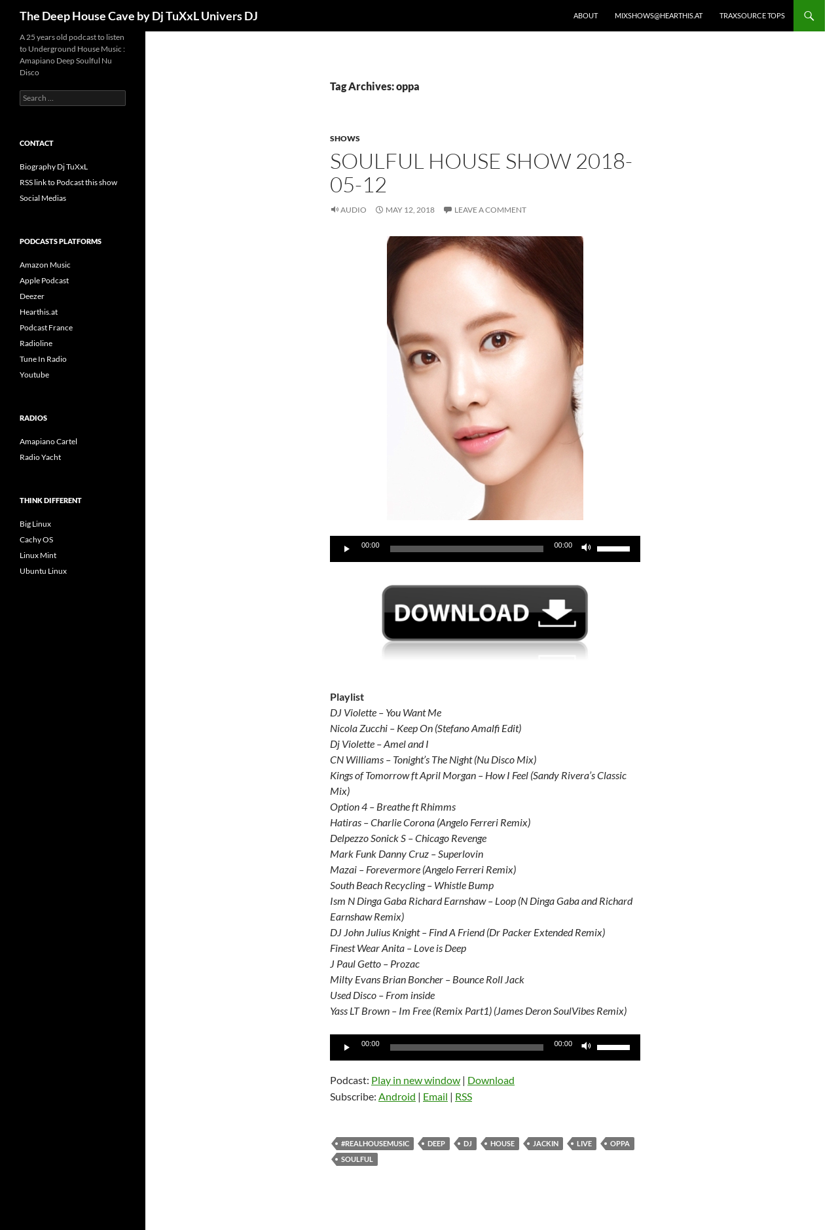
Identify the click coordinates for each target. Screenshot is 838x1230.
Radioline (36, 343)
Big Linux (35, 524)
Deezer (32, 296)
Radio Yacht (40, 457)
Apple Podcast (44, 280)
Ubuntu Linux (43, 571)
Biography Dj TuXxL (54, 166)
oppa (620, 1143)
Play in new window (415, 1080)
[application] (485, 549)
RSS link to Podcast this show (68, 182)
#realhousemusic (375, 1143)
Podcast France (46, 327)
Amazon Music (45, 265)
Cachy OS (36, 539)
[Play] (347, 548)
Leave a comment (490, 210)
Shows (345, 138)
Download (491, 1080)
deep (436, 1143)
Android (397, 1096)
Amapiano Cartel (48, 441)
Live (584, 1143)
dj (468, 1143)
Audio (353, 210)
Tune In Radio (43, 359)
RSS (463, 1096)
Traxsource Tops (752, 15)
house (502, 1143)
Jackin (545, 1143)
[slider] (467, 549)
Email (435, 1096)
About (586, 15)
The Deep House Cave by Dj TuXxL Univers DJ (139, 16)
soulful (357, 1159)
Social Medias (43, 198)
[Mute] (586, 548)
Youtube (34, 374)
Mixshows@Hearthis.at (658, 15)
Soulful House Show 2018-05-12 (481, 172)
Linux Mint (38, 555)
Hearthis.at (39, 312)
